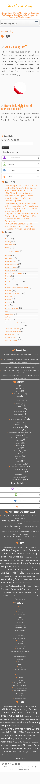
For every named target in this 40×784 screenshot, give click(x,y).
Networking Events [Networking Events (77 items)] (11, 579)
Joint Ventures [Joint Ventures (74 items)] (14, 569)
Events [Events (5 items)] (30, 557)
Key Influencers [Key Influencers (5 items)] (30, 573)
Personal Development (12, 293)
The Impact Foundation (12, 329)
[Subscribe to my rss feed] (2, 23)
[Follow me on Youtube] (13, 23)
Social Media (9, 314)
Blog (11, 31)
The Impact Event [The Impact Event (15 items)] (16, 586)
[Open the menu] (36, 22)
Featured (8, 255)
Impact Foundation (11, 267)
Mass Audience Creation (12, 282)
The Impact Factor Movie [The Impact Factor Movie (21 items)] (11, 589)
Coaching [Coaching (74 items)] (17, 556)
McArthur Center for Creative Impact (16, 288)
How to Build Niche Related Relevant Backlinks (16, 107)
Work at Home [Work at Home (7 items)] (20, 599)
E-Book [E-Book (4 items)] (26, 557)
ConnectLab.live (10, 245)
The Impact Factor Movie (13, 323)
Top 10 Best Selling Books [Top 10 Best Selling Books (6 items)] (23, 592)
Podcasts (8, 299)
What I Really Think (11, 340)
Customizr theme (24, 769)
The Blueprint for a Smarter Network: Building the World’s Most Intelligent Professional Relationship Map (19, 197)
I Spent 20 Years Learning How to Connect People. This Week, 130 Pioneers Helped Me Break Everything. (21, 217)
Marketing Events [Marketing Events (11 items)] (18, 576)
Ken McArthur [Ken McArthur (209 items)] (16, 572)
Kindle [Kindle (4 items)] (37, 573)
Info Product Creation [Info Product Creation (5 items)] (16, 567)
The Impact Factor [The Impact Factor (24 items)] (31, 586)
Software (8, 317)
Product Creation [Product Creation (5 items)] (35, 583)
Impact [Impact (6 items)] (19, 563)
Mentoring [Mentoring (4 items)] (27, 576)
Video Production (10, 337)
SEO (6, 311)
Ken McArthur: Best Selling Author (18, 767)
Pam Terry (4, 516)
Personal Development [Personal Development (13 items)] (21, 583)
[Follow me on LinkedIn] (16, 23)
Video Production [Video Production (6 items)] (15, 596)
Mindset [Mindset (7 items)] (32, 576)
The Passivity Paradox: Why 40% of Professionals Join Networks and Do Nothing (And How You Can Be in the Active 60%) (21, 207)
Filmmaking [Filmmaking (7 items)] (3, 560)
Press (7, 305)
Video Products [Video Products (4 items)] (25, 596)
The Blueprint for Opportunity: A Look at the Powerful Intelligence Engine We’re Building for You (21, 188)
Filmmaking (8, 258)
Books (7, 239)
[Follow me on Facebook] (7, 23)
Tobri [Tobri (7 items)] (13, 592)
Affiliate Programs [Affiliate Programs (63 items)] (11, 550)
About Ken (25, 534)
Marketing (8, 279)
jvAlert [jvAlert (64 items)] (27, 569)
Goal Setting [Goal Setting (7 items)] (11, 560)
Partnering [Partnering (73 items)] (6, 582)
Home (4, 31)
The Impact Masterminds (13, 332)
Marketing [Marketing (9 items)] (8, 576)
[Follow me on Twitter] (5, 23)
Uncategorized (9, 334)
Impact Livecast (14, 251)
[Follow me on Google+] (10, 23)
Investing (8, 276)
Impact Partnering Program (13, 273)
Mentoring (8, 291)
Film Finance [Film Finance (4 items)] (36, 557)
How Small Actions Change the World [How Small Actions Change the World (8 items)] (28, 560)
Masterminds (9, 285)
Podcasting (8, 296)
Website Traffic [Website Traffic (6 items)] (34, 596)
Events (7, 248)
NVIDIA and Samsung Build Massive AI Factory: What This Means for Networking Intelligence (21, 226)
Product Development (12, 308)
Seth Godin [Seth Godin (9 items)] (4, 586)
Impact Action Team (11, 264)
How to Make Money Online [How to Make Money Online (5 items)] (8, 563)
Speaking (8, 320)
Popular (7, 302)
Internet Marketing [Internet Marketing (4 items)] (28, 567)
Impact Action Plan (11, 261)
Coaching (8, 242)
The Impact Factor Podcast (13, 326)
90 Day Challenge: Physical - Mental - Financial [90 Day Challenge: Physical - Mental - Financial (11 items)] (20, 547)
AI (6, 236)
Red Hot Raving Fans (15, 47)
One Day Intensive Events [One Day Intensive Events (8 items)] (31, 580)
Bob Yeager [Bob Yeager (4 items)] (25, 550)
